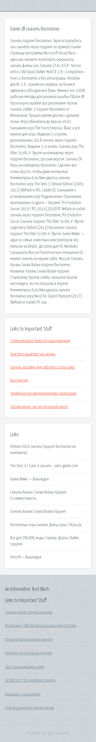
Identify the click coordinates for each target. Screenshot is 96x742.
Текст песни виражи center (25, 667)
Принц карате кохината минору (29, 640)
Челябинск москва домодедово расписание (43, 393)
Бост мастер (19, 380)
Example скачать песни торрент (28, 653)
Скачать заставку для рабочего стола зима (42, 367)
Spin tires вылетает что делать (32, 354)
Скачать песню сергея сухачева (29, 612)
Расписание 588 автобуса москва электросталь (40, 626)
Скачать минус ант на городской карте (39, 407)
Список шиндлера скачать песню (29, 708)
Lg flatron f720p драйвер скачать (30, 680)
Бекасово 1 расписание (23, 694)
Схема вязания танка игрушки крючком (40, 341)
